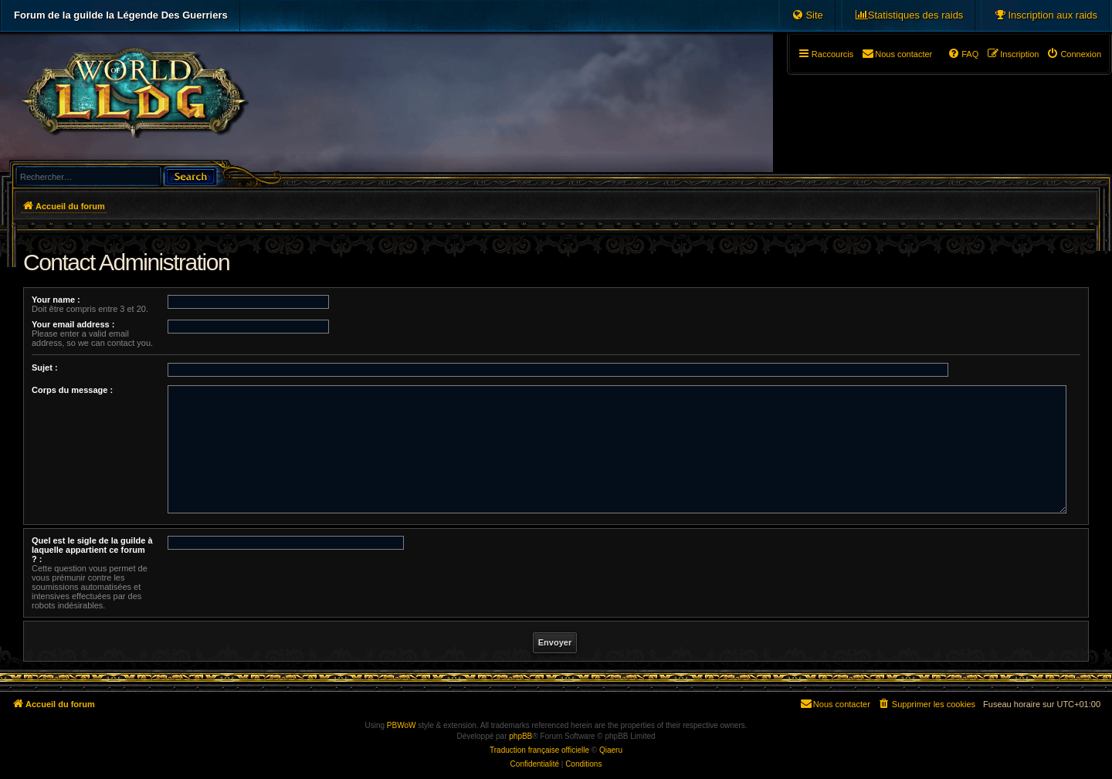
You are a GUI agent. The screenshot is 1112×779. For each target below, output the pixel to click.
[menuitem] (1045, 15)
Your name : (56, 299)
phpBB (520, 736)
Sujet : (45, 367)
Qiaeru (610, 750)
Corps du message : (72, 390)
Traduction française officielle (539, 750)
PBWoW (401, 725)
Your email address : (73, 324)
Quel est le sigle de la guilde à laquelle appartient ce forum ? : (92, 550)
